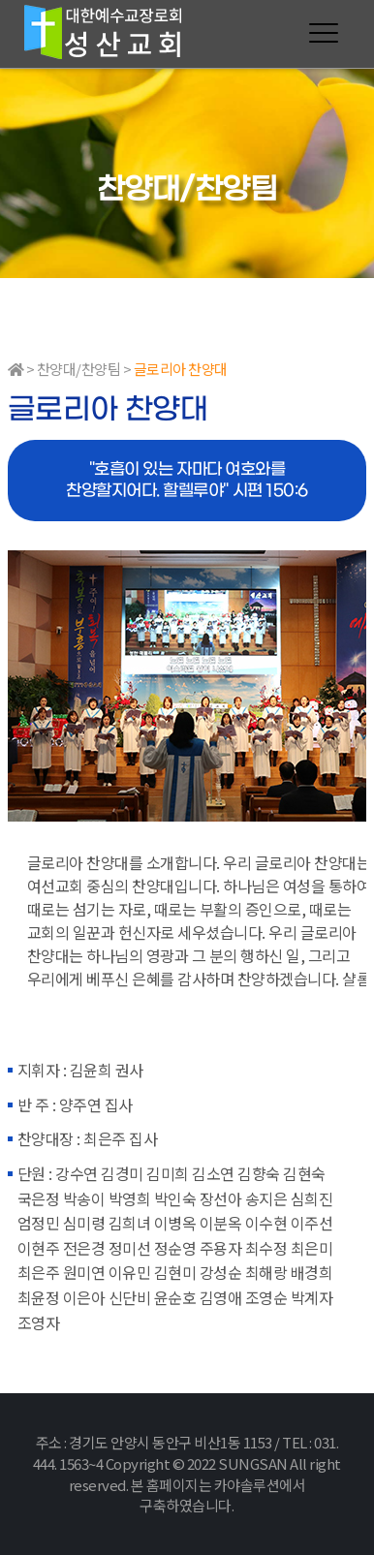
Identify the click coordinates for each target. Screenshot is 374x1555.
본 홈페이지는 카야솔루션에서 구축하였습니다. (218, 1495)
